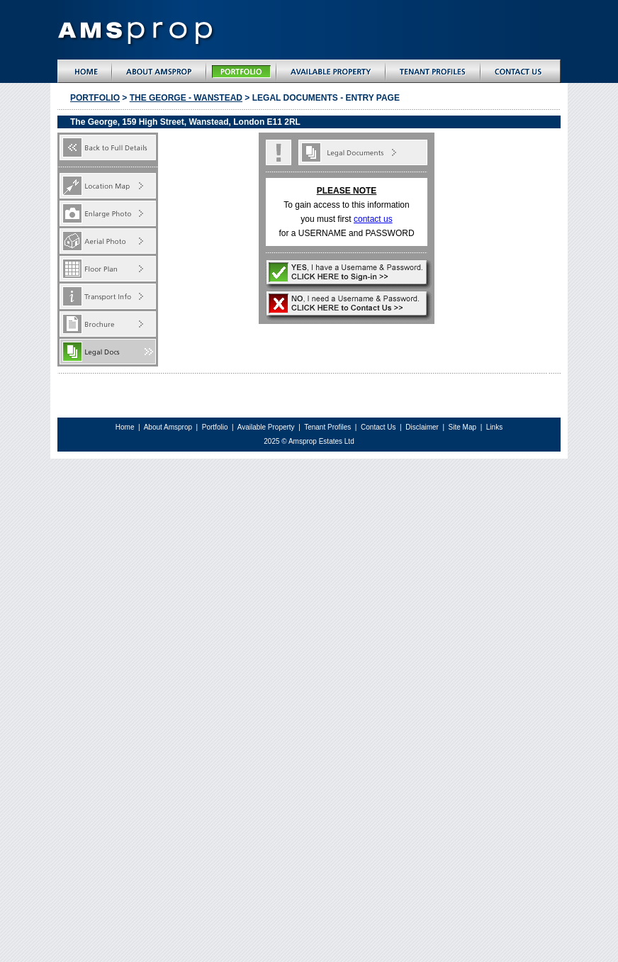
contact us (373, 219)
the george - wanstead (186, 98)
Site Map (463, 427)
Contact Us (378, 427)
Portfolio (95, 98)
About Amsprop (169, 427)
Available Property (266, 427)
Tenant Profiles (327, 427)
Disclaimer (422, 427)
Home (125, 427)
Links (494, 427)
